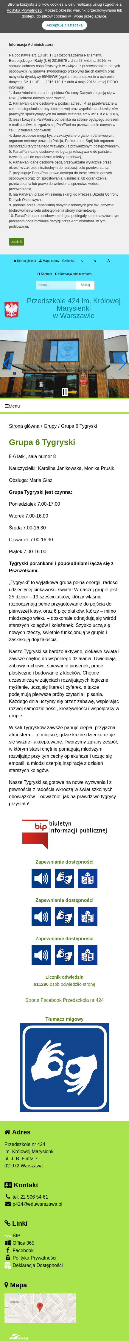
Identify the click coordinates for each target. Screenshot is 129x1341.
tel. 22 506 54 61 (26, 1196)
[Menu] (64, 406)
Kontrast (45, 274)
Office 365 (19, 1243)
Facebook (19, 1250)
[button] (7, 363)
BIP (12, 1235)
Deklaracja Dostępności (33, 1265)
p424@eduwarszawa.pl (33, 1204)
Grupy (50, 426)
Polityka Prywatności (30, 1257)
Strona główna (24, 260)
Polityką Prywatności (24, 10)
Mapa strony (49, 260)
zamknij (17, 241)
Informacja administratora (73, 274)
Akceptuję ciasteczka (64, 25)
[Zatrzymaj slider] (64, 392)
